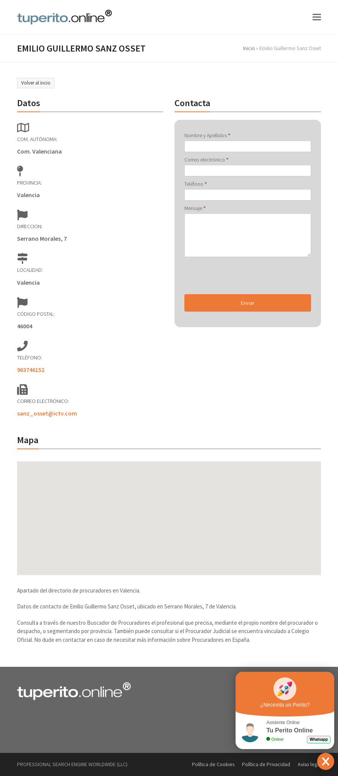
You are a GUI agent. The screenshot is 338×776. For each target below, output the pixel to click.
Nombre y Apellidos (207, 135)
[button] (317, 17)
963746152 (30, 369)
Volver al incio (35, 83)
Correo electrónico (206, 159)
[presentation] (242, 275)
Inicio (249, 48)
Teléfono (195, 183)
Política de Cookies (213, 764)
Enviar (248, 302)
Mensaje (195, 208)
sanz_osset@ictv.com (47, 413)
